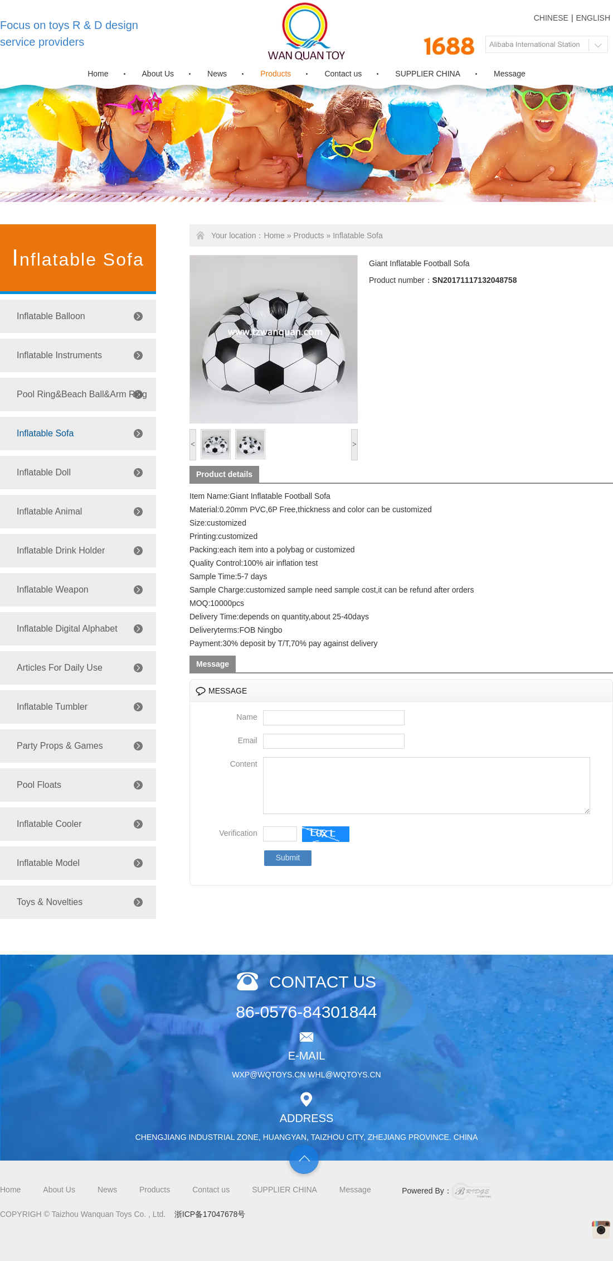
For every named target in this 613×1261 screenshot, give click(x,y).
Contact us (343, 73)
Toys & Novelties (49, 902)
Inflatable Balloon (51, 316)
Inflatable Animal (49, 511)
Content (243, 763)
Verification (238, 843)
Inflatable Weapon (53, 589)
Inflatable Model (48, 863)
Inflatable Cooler (49, 824)
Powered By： (446, 1191)
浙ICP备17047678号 (210, 1214)
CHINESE (551, 17)
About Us (158, 73)
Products (275, 73)
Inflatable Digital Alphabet (67, 628)
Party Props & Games (60, 745)
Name (246, 717)
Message (510, 73)
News (217, 73)
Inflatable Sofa (45, 433)
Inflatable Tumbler (52, 706)
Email (247, 740)
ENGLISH (593, 17)
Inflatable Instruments (59, 355)
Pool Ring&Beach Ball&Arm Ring (82, 394)
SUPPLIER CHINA (427, 73)
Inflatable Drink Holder (61, 550)
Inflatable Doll (44, 472)
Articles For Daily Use (60, 667)
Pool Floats (39, 785)
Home (97, 73)
